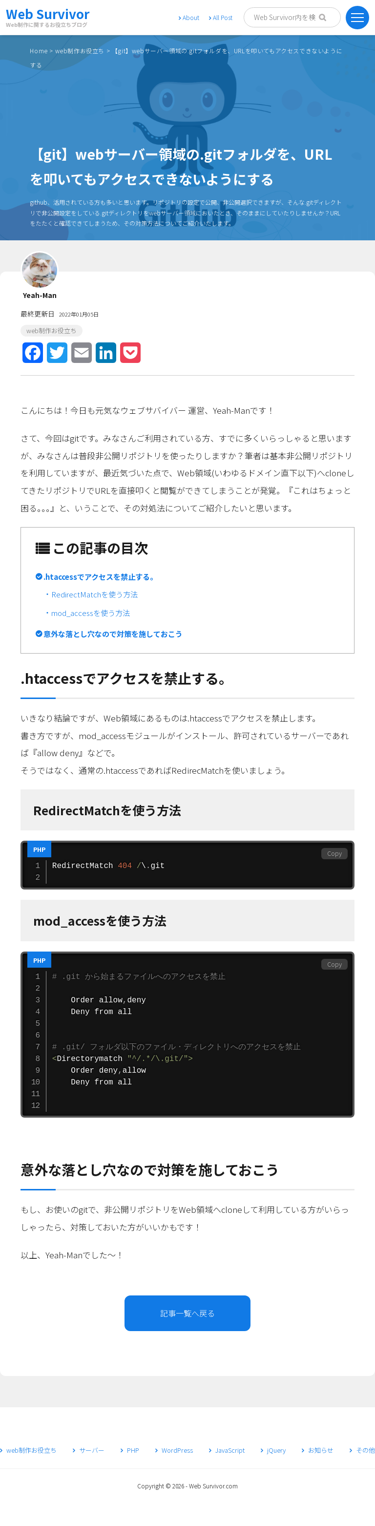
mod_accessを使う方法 (90, 612)
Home (38, 50)
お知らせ (317, 1450)
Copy (334, 853)
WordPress (174, 1450)
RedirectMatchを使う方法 (94, 594)
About (189, 17)
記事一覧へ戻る (187, 1313)
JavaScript (227, 1450)
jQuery (273, 1450)
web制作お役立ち (79, 50)
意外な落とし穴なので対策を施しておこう (113, 633)
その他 (362, 1450)
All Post (220, 17)
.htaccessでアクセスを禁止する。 (100, 576)
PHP (130, 1450)
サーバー (88, 1450)
